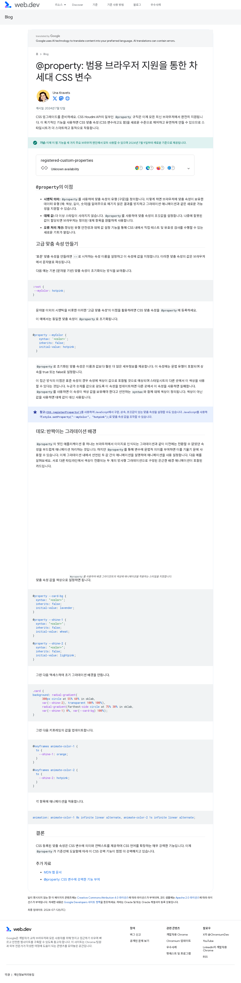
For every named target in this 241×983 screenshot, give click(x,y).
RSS (205, 956)
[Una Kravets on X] (55, 100)
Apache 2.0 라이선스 (187, 897)
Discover (77, 5)
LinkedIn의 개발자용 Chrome (215, 948)
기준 (95, 5)
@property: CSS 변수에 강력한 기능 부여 (72, 880)
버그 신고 (135, 934)
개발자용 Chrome (177, 934)
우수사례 (156, 5)
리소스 (59, 5)
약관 (7, 974)
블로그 (137, 5)
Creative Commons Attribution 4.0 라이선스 (103, 897)
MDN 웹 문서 (53, 872)
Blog (9, 17)
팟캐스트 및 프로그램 (178, 953)
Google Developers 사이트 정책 (82, 902)
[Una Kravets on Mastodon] (61, 100)
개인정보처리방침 (24, 974)
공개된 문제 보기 (139, 941)
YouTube (208, 941)
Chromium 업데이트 (178, 941)
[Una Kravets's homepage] (67, 100)
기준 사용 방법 (115, 5)
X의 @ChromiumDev (216, 934)
